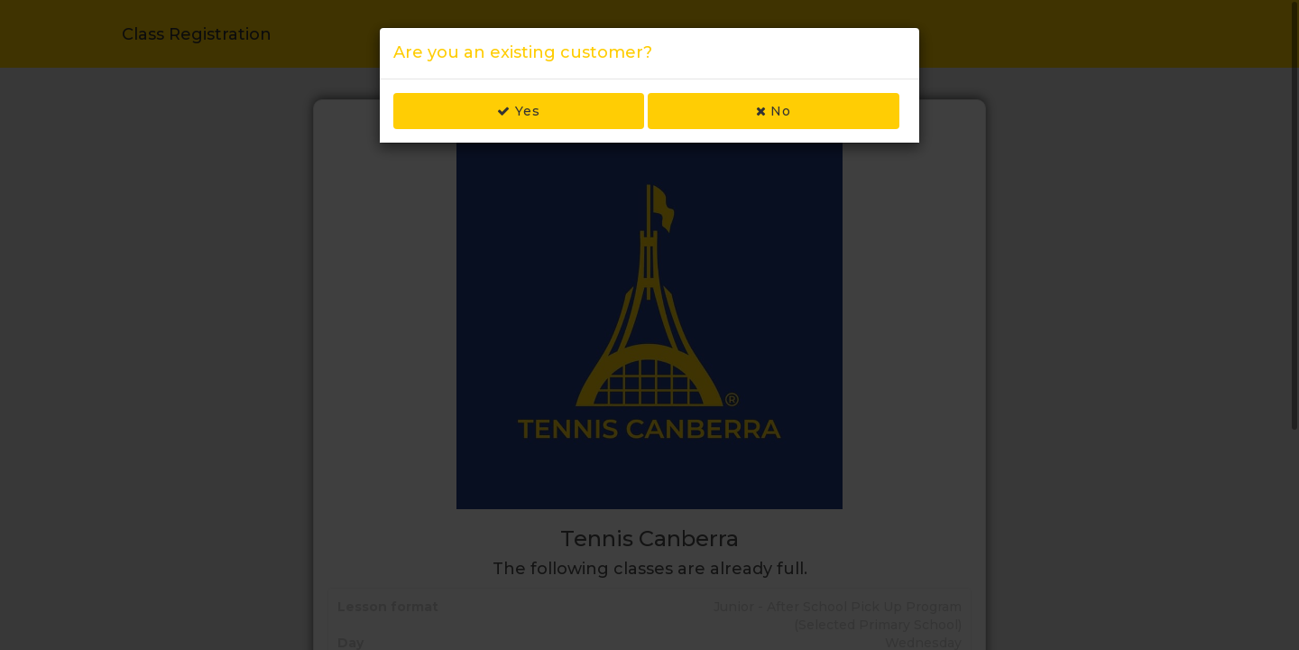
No (774, 111)
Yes (518, 111)
